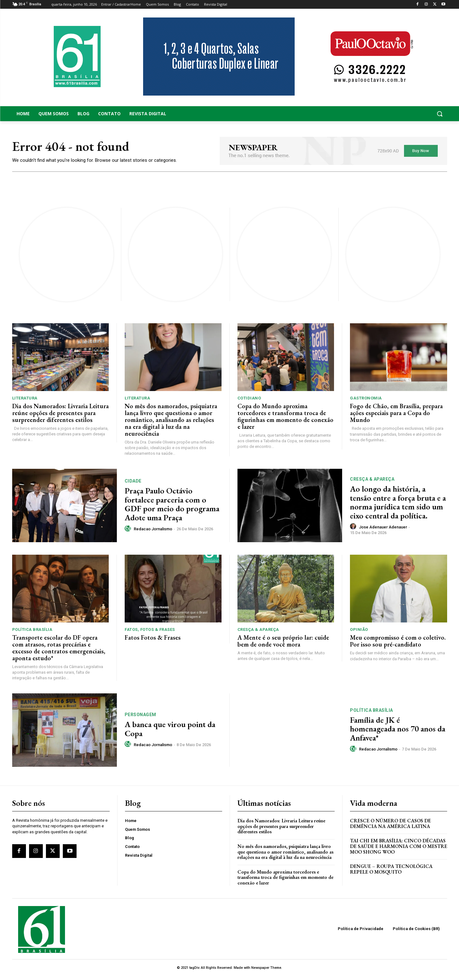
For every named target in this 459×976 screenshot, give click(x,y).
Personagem (140, 714)
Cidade (133, 481)
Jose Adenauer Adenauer (383, 527)
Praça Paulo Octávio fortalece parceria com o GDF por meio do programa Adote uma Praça (172, 504)
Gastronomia (366, 398)
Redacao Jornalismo (153, 529)
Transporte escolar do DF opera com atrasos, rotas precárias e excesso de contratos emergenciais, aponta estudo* (58, 647)
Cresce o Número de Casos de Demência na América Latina (390, 823)
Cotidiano (249, 398)
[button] (398, 113)
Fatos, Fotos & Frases (150, 629)
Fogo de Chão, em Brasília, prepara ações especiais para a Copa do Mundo (396, 413)
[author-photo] (129, 528)
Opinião (359, 629)
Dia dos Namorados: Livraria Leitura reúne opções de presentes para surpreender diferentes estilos (60, 413)
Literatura (24, 398)
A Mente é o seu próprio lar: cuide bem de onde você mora (283, 640)
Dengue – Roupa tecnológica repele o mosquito (391, 869)
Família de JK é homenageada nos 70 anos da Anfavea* (397, 729)
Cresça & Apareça (372, 479)
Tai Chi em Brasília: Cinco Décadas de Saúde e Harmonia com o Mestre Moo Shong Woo (398, 846)
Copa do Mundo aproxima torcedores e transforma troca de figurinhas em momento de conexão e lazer (285, 416)
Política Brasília (32, 629)
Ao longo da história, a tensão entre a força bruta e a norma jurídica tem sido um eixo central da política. (398, 502)
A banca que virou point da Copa (170, 729)
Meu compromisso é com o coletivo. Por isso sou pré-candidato (398, 640)
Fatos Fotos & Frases (153, 637)
